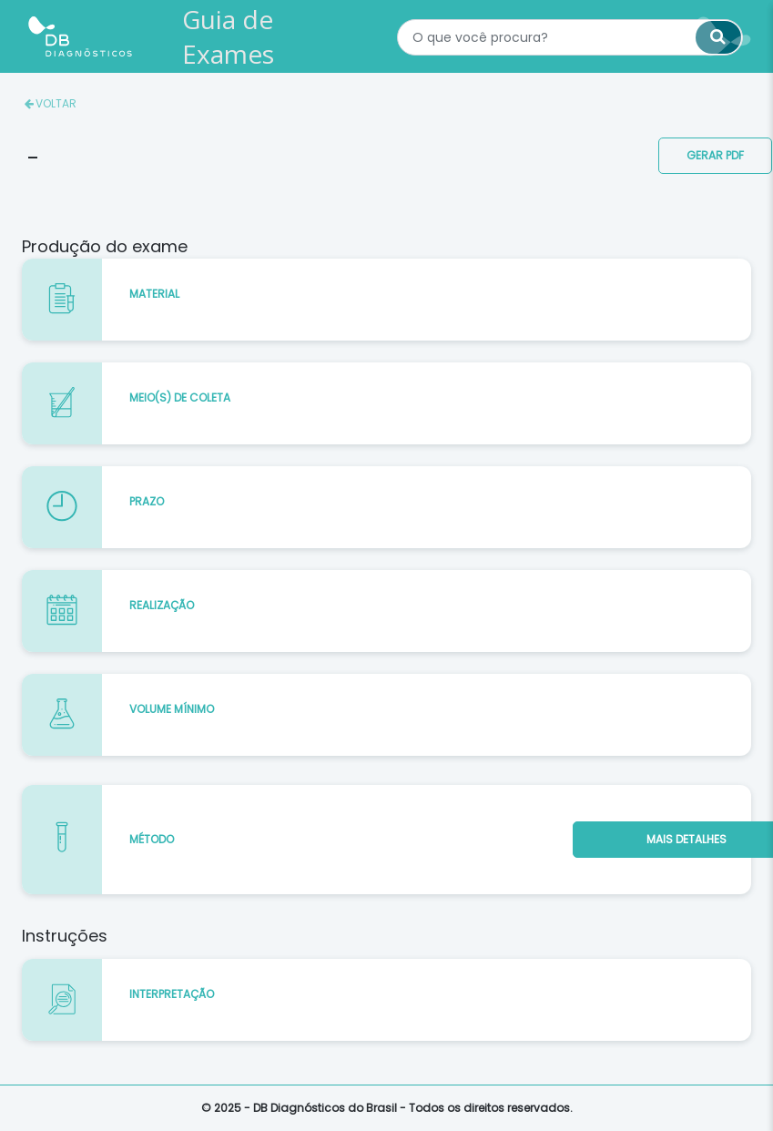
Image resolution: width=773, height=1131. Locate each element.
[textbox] (570, 37)
